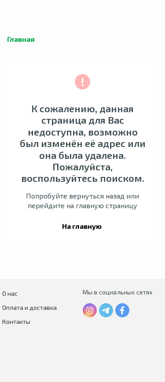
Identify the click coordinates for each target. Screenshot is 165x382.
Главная (20, 39)
